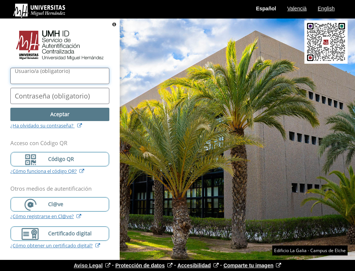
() (42, 71)
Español (266, 8)
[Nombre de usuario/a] (59, 76)
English (326, 8)
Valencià (297, 8)
